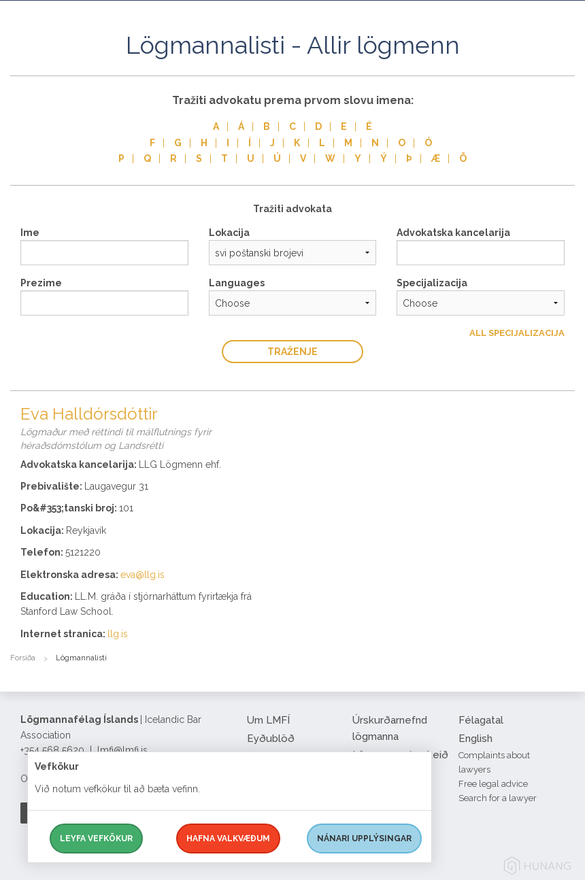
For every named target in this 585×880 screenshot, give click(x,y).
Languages (237, 282)
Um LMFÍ (268, 720)
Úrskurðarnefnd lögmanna (389, 728)
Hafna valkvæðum (228, 838)
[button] (564, 60)
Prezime (41, 282)
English (475, 738)
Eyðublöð (271, 738)
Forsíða (22, 658)
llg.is (117, 633)
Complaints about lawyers (494, 762)
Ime (29, 232)
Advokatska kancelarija (453, 232)
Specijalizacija (432, 282)
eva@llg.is (142, 574)
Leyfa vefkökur (96, 838)
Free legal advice (493, 784)
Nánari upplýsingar (364, 838)
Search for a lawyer (497, 798)
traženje (292, 351)
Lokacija (229, 232)
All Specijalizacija (517, 333)
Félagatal (480, 720)
